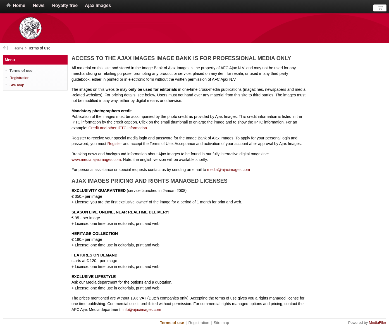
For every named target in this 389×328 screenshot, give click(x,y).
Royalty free (65, 5)
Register (114, 143)
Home (15, 5)
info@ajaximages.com (142, 309)
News (39, 5)
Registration (19, 78)
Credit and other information (118, 128)
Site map (16, 85)
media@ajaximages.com (228, 169)
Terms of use (20, 70)
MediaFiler (377, 322)
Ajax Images (98, 5)
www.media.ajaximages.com (96, 159)
